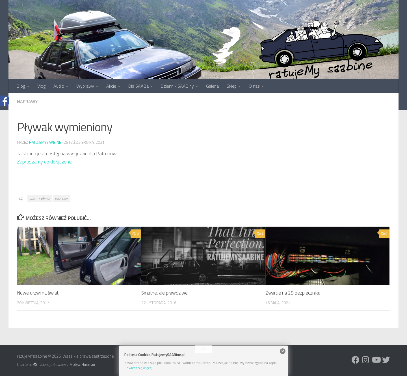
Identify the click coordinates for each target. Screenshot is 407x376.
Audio (58, 86)
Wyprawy (85, 86)
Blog (21, 86)
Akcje (111, 86)
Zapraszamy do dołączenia (44, 161)
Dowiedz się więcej (138, 367)
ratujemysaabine (45, 142)
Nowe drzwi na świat (38, 293)
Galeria (212, 86)
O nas (254, 86)
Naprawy (27, 101)
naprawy (61, 198)
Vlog (41, 86)
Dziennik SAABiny (177, 86)
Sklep (232, 86)
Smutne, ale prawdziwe (164, 293)
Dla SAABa (138, 86)
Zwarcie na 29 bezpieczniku (292, 293)
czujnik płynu (39, 198)
